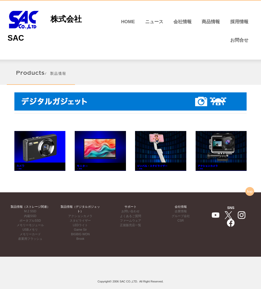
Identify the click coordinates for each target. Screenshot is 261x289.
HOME (128, 21)
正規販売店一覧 (130, 225)
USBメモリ (30, 229)
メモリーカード (30, 234)
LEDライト (80, 225)
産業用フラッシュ (30, 239)
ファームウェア (130, 220)
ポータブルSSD (30, 220)
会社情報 (182, 21)
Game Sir (80, 229)
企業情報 (181, 211)
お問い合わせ (130, 211)
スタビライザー (80, 220)
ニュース (154, 21)
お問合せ (239, 40)
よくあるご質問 (130, 216)
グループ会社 (181, 216)
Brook (80, 239)
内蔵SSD (30, 216)
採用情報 (239, 21)
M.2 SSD (30, 211)
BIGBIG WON (80, 234)
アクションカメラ (80, 216)
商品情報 (211, 21)
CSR (180, 220)
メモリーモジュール (30, 225)
